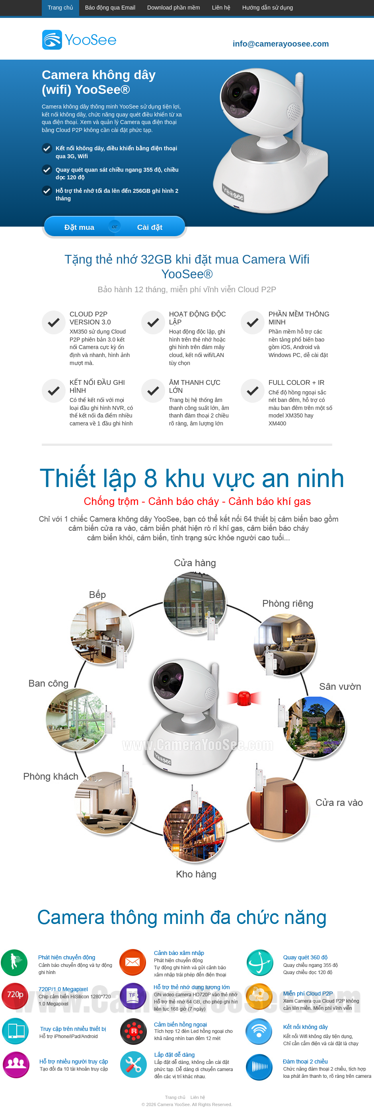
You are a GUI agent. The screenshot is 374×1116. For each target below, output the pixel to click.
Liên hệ (221, 7)
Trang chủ (60, 7)
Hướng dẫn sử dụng (267, 7)
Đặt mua (79, 227)
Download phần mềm (173, 7)
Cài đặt (149, 227)
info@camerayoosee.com (278, 43)
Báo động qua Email (110, 7)
